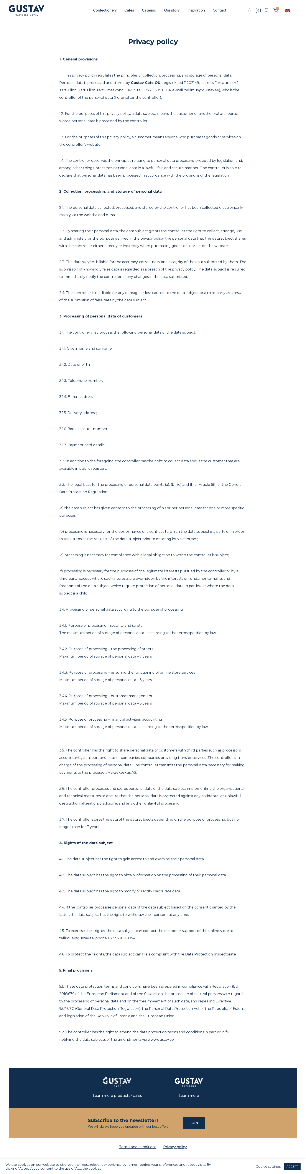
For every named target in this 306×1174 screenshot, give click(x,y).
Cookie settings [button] (268, 1167)
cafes (137, 1096)
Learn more (189, 1096)
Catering (149, 10)
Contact (219, 10)
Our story (172, 10)
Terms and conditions (137, 1147)
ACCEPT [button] (292, 1166)
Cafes (129, 10)
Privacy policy (175, 1147)
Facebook (249, 10)
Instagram (258, 10)
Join (194, 1123)
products (122, 1096)
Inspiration (196, 10)
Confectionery (105, 10)
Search (267, 10)
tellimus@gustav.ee (201, 90)
